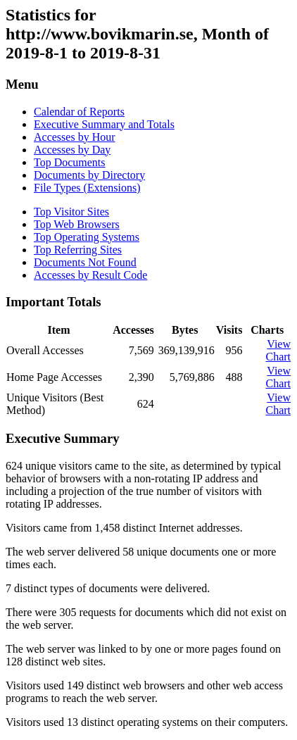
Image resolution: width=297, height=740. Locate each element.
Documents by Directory (89, 175)
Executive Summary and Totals (104, 124)
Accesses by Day (72, 150)
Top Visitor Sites (71, 212)
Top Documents (70, 162)
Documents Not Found (85, 262)
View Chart (278, 350)
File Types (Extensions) (87, 188)
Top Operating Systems (86, 237)
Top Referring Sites (78, 250)
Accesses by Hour (74, 137)
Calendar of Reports (79, 112)
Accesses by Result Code (90, 275)
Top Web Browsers (77, 224)
